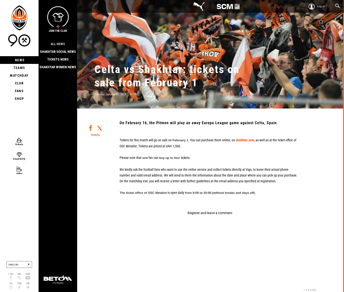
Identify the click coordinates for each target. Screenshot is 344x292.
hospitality (19, 158)
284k (27, 274)
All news (58, 44)
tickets (19, 144)
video (19, 173)
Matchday (19, 75)
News (19, 60)
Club (19, 83)
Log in (321, 6)
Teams (19, 68)
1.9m (10, 274)
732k (19, 283)
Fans (19, 91)
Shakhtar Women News (58, 67)
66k (19, 274)
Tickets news (58, 59)
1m (10, 283)
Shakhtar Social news (58, 52)
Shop (19, 99)
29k (28, 283)
